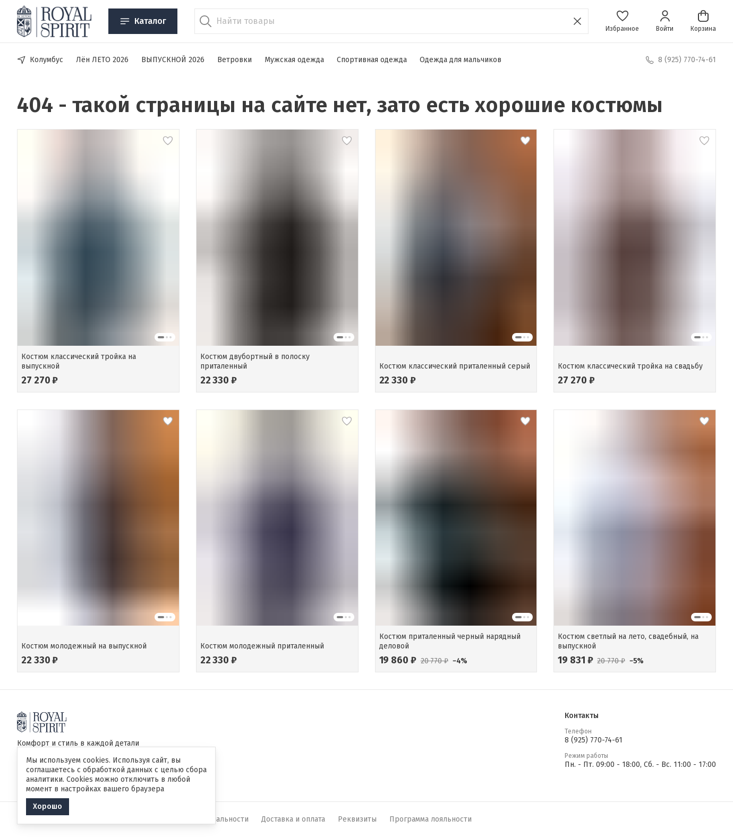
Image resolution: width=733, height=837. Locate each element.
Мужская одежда (294, 59)
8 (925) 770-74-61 (594, 740)
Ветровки (234, 59)
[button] (622, 21)
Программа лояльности (430, 819)
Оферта (109, 819)
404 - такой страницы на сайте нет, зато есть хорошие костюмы (340, 105)
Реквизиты (357, 819)
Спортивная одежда (372, 59)
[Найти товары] (391, 21)
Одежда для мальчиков (460, 59)
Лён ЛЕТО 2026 (102, 59)
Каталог (143, 21)
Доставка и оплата (293, 819)
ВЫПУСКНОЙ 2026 (172, 59)
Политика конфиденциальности (192, 819)
